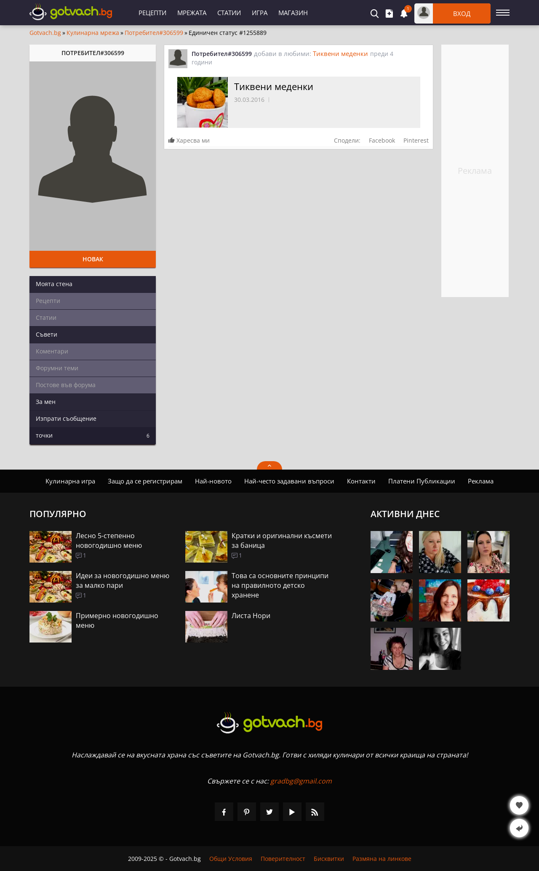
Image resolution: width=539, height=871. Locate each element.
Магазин (293, 12)
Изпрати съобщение (66, 418)
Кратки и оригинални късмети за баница (282, 540)
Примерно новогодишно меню (117, 620)
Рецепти (152, 12)
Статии (229, 12)
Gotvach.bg (45, 32)
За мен (46, 402)
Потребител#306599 (154, 32)
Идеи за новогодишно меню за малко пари (122, 580)
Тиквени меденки (340, 53)
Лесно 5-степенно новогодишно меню (109, 540)
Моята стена (54, 284)
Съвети (46, 334)
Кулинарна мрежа (93, 32)
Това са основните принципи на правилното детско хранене (280, 585)
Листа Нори (251, 615)
